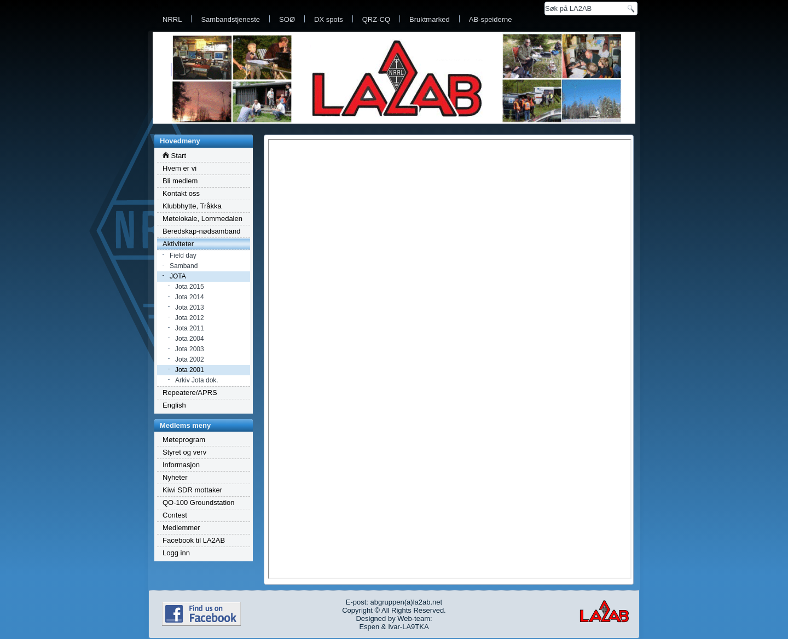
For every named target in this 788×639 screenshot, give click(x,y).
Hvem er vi (179, 168)
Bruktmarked (429, 19)
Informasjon (181, 465)
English (174, 405)
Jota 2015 (189, 287)
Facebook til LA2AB (194, 540)
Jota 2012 (189, 318)
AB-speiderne (490, 19)
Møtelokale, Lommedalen (202, 218)
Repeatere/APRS (190, 392)
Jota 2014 (189, 297)
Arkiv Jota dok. (196, 380)
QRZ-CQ (376, 19)
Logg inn (176, 553)
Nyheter (175, 477)
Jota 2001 (189, 370)
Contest (175, 515)
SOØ (287, 19)
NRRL (172, 19)
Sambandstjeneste (230, 19)
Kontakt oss (181, 193)
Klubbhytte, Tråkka (192, 206)
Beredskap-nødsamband (201, 231)
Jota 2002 (189, 359)
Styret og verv (184, 452)
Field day (183, 255)
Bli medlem (180, 181)
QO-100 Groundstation (199, 502)
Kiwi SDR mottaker (192, 490)
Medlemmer (181, 528)
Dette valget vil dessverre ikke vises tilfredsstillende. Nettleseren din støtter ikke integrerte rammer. (449, 359)
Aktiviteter (178, 244)
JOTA (178, 276)
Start (174, 156)
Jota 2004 (189, 338)
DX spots (328, 19)
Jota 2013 (189, 307)
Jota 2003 (189, 349)
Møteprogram (184, 439)
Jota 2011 (189, 328)
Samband (184, 266)
